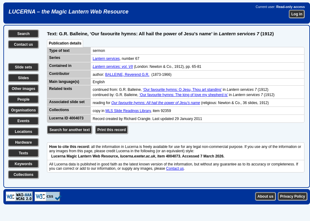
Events (23, 121)
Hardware (23, 142)
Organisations (23, 110)
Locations (23, 132)
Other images (23, 89)
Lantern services (106, 58)
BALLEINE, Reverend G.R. (127, 74)
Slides (23, 78)
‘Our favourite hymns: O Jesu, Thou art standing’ (182, 89)
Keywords (23, 164)
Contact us (23, 44)
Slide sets (23, 67)
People (23, 99)
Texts (23, 153)
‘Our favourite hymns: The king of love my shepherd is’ (183, 95)
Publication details (65, 43)
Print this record (112, 130)
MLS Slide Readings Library (128, 111)
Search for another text (69, 130)
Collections (23, 175)
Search (23, 34)
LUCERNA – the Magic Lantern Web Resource (68, 12)
